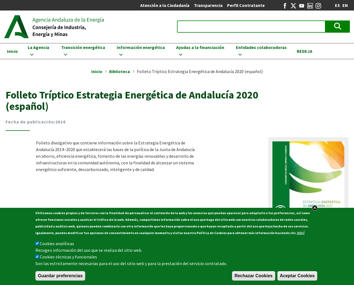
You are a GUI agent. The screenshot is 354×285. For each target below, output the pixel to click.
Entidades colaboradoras (261, 47)
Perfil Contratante (246, 5)
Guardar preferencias (60, 276)
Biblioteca (119, 71)
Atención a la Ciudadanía (164, 5)
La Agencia (38, 47)
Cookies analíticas (57, 244)
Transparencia (208, 5)
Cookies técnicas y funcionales (68, 257)
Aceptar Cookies (297, 276)
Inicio (12, 51)
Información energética (141, 47)
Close (314, 208)
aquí (300, 233)
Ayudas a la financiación (200, 47)
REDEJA (304, 51)
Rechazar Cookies (254, 276)
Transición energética (83, 47)
